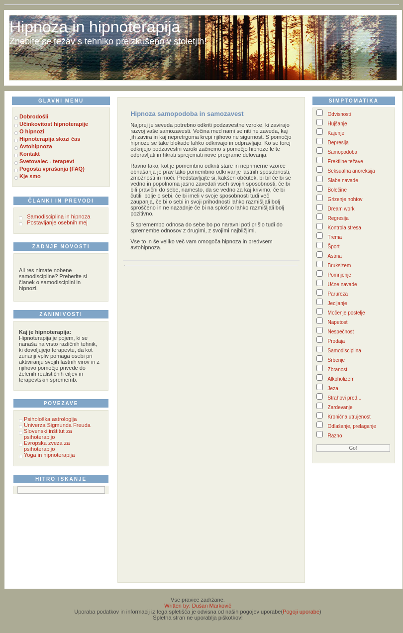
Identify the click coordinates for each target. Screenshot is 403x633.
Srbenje (336, 360)
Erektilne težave (345, 161)
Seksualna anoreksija (351, 171)
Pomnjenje (339, 275)
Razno (335, 435)
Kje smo (30, 176)
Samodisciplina (344, 350)
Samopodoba (343, 152)
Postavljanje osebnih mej (57, 222)
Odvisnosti (339, 114)
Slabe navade (343, 180)
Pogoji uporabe (301, 612)
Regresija (338, 218)
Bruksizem (339, 265)
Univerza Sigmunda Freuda (57, 425)
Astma (335, 256)
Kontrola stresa (344, 227)
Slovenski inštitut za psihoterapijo (48, 434)
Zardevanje (340, 407)
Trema (335, 237)
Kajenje (336, 133)
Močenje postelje (346, 313)
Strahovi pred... (345, 398)
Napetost (338, 322)
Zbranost (337, 369)
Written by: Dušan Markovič (197, 606)
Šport (334, 246)
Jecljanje (337, 303)
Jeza (333, 388)
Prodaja (336, 341)
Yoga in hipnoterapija (49, 455)
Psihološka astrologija (50, 419)
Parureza (338, 294)
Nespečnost (341, 331)
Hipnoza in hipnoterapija (94, 27)
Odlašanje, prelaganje (352, 426)
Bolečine (337, 190)
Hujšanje (337, 123)
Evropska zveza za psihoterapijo (47, 446)
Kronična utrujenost (349, 417)
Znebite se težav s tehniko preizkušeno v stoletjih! (107, 41)
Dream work (341, 208)
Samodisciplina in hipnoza (58, 216)
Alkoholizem (341, 379)
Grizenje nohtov (345, 199)
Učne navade (342, 284)
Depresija (338, 142)
